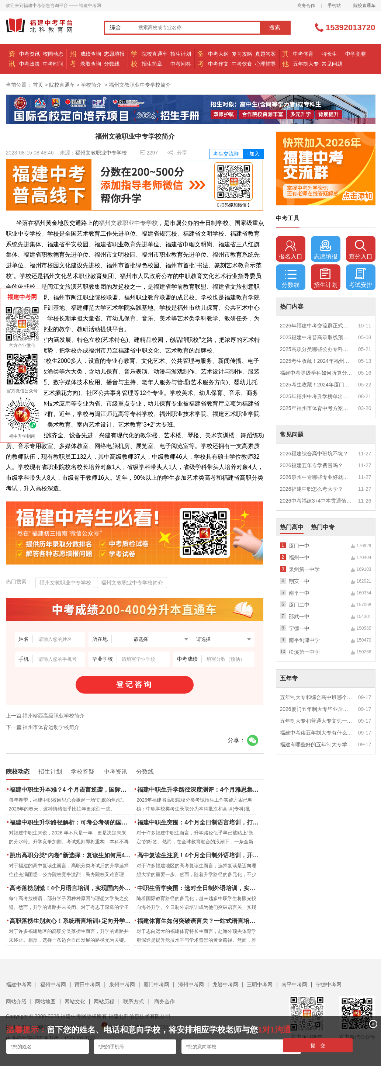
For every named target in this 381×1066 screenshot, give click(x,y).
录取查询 (90, 64)
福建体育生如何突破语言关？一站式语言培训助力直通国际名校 (198, 921)
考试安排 (361, 278)
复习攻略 (242, 54)
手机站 (334, 5)
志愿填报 (114, 54)
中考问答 (180, 64)
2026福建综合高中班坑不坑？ (314, 453)
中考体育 (303, 54)
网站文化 (75, 1001)
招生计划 (180, 54)
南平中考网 (294, 984)
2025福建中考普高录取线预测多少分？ (316, 337)
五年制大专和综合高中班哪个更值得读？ (316, 697)
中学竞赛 (355, 54)
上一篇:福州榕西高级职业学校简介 (45, 716)
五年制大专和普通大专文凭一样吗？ (316, 721)
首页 (38, 85)
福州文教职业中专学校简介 (132, 583)
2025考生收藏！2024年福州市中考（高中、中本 (316, 361)
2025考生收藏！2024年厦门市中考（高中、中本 (316, 385)
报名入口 (290, 250)
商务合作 (306, 5)
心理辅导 (265, 64)
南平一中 (299, 593)
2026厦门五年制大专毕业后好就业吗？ (316, 709)
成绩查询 (90, 54)
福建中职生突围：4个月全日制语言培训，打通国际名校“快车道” (198, 822)
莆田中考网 (87, 984)
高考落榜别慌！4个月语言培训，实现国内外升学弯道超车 (71, 888)
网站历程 (104, 1001)
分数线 (112, 64)
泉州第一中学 (304, 569)
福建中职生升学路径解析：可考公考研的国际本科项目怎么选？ (71, 822)
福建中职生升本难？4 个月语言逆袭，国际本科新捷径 (71, 790)
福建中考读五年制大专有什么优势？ (316, 733)
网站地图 (45, 1001)
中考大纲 (218, 54)
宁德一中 (299, 628)
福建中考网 (19, 984)
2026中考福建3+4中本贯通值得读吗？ (316, 501)
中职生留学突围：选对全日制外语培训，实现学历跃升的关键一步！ (198, 888)
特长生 (329, 54)
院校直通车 (364, 5)
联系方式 (133, 1001)
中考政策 (29, 64)
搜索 (275, 27)
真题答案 (265, 54)
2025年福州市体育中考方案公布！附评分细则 (316, 408)
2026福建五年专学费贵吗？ (311, 465)
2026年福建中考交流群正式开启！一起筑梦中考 (316, 326)
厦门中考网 (156, 984)
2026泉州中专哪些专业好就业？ (316, 477)
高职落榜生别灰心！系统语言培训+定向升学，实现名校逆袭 (71, 921)
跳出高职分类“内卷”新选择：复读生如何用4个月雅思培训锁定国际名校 (71, 855)
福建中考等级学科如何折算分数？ (316, 373)
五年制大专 (306, 64)
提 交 (318, 1045)
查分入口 (361, 250)
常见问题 (332, 64)
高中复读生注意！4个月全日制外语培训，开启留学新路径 (198, 855)
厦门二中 (299, 605)
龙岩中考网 (225, 984)
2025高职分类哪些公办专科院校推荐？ (316, 349)
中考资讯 (29, 54)
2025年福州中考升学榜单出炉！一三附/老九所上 (316, 396)
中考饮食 (242, 64)
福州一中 (299, 557)
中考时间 (53, 64)
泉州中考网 (122, 984)
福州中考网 (53, 984)
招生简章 (152, 64)
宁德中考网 (329, 984)
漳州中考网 (191, 984)
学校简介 (91, 85)
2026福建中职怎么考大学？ (311, 489)
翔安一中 (299, 581)
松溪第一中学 (304, 652)
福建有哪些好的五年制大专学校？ (316, 744)
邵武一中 (299, 616)
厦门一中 (299, 546)
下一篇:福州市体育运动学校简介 (43, 727)
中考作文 (218, 64)
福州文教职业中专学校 (101, 153)
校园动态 (53, 54)
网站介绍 (16, 1001)
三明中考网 (260, 984)
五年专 (289, 678)
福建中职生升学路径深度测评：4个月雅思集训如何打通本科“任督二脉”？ (198, 790)
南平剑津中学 (304, 640)
